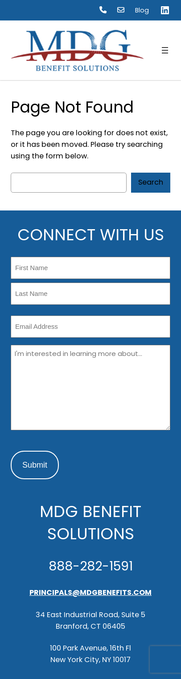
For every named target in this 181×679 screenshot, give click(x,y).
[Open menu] (165, 50)
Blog (142, 10)
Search (150, 182)
